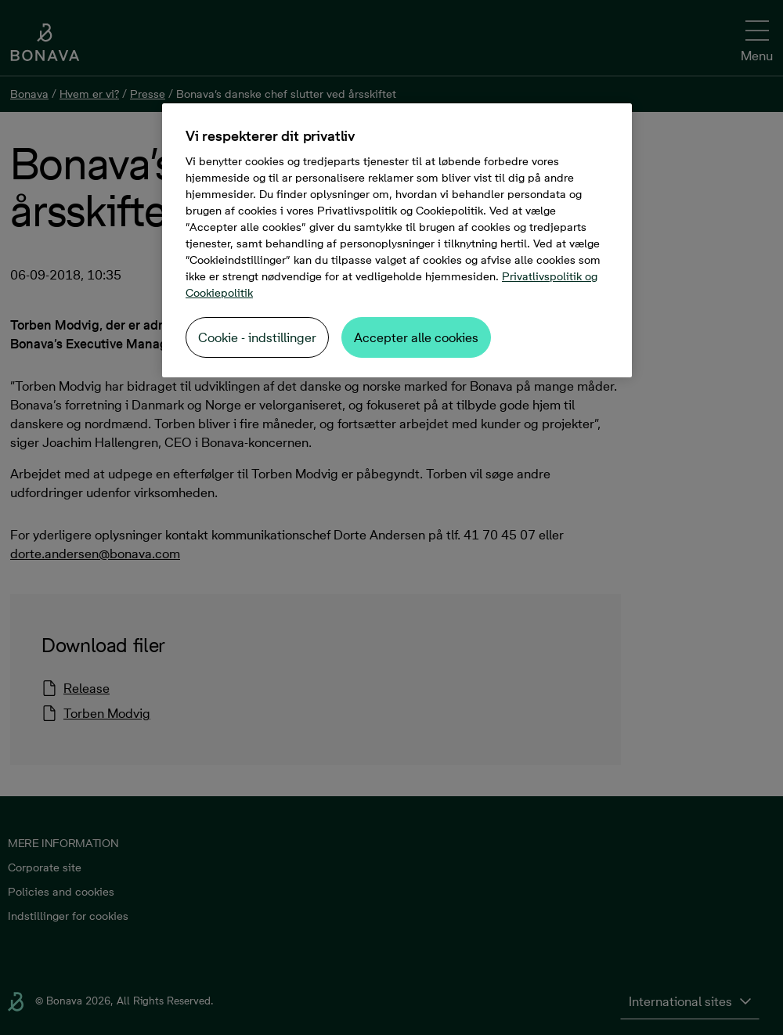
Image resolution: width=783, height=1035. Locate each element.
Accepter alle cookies (416, 337)
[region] (397, 240)
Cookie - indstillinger (257, 337)
